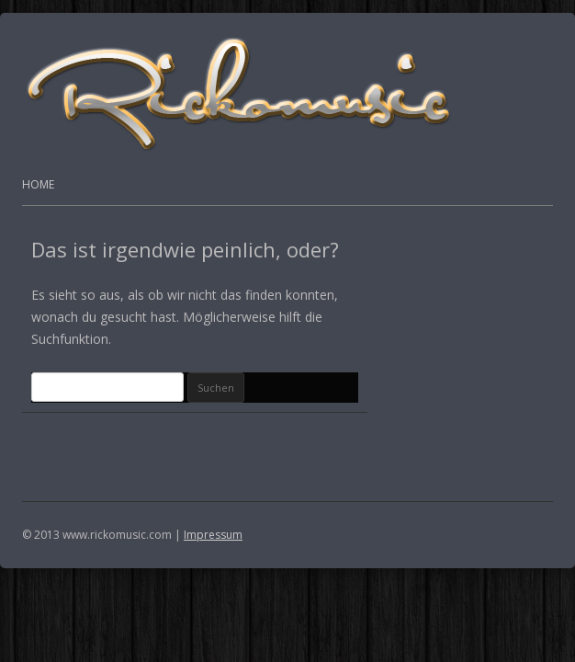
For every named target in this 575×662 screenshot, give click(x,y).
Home (38, 184)
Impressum (213, 534)
